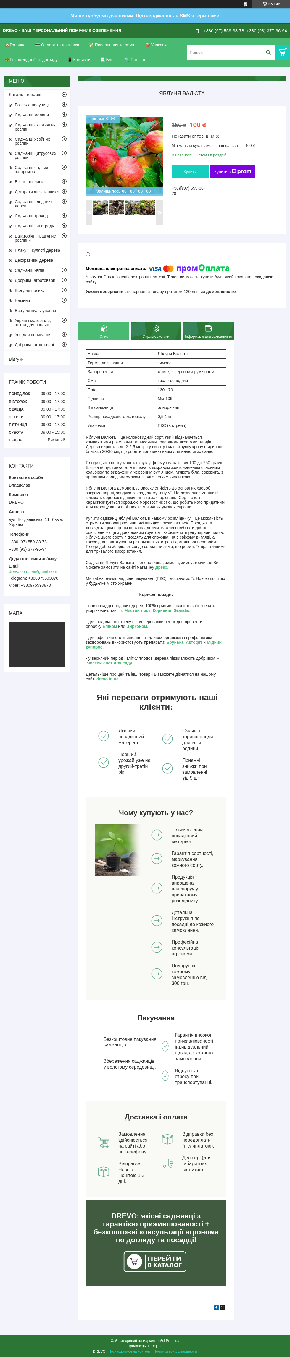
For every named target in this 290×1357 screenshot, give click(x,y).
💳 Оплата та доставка (57, 45)
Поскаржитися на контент (129, 1351)
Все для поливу (30, 290)
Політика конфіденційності (175, 1351)
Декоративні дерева (34, 260)
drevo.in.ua (107, 679)
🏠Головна (15, 45)
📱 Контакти (79, 59)
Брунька (174, 642)
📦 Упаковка (157, 45)
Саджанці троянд (31, 216)
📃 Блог (107, 59)
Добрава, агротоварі (34, 344)
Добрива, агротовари (35, 280)
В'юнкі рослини (29, 181)
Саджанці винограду (34, 226)
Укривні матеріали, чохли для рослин (33, 322)
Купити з (232, 171)
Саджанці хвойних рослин (32, 141)
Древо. (161, 567)
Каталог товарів (25, 94)
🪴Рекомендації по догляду (31, 59)
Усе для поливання (33, 334)
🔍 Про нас (135, 59)
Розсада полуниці (32, 105)
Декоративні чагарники (37, 191)
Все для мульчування (35, 310)
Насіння (22, 300)
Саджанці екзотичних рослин (35, 127)
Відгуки (16, 359)
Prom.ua (172, 1341)
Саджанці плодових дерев (34, 203)
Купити (190, 171)
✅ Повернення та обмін (112, 45)
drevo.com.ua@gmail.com (33, 571)
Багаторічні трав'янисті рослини (37, 238)
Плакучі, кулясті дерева (37, 250)
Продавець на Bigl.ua (145, 1346)
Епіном (110, 626)
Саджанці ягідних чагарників (31, 169)
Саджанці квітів (29, 270)
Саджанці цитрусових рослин (35, 155)
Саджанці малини (32, 115)
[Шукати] (268, 52)
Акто (190, 642)
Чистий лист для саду (109, 663)
